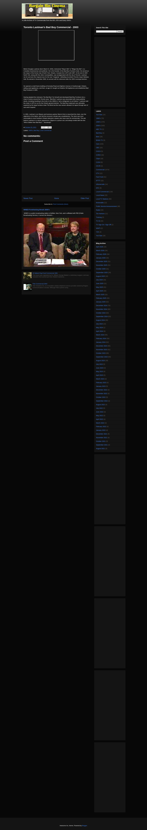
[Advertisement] (110, 71)
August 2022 (100, 404)
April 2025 (99, 291)
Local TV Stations (102, 199)
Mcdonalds (100, 203)
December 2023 (101, 346)
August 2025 (100, 276)
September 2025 (102, 272)
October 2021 (101, 441)
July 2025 (99, 280)
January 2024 (101, 342)
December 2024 (101, 305)
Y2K (97, 232)
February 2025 (101, 298)
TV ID (98, 221)
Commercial (100, 170)
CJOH (98, 162)
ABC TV (99, 129)
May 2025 (99, 287)
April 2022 (99, 419)
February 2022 (101, 426)
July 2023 (99, 364)
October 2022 (101, 397)
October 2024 (101, 313)
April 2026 (99, 247)
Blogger (84, 825)
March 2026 (100, 250)
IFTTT (98, 180)
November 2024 (101, 309)
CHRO (98, 155)
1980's (98, 118)
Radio (98, 210)
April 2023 (99, 375)
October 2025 (101, 269)
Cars (97, 144)
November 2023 (101, 349)
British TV (99, 140)
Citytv (98, 158)
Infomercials (100, 184)
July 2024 (99, 324)
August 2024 (100, 320)
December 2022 (101, 390)
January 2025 (101, 302)
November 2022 (101, 393)
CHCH (98, 151)
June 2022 (99, 412)
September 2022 (102, 401)
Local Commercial (45, 130)
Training (99, 217)
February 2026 (101, 254)
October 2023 (101, 353)
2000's (31, 130)
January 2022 (101, 430)
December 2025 (101, 261)
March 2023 (100, 379)
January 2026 (101, 258)
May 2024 (99, 327)
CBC (97, 148)
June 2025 (99, 283)
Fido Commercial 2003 (40, 284)
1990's (98, 122)
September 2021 (102, 445)
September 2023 (102, 357)
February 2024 (101, 338)
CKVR (98, 166)
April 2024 (99, 331)
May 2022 (99, 415)
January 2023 (101, 386)
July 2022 (99, 408)
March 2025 (100, 294)
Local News (100, 195)
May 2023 (99, 371)
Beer (97, 137)
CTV (97, 173)
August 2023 (100, 360)
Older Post (85, 198)
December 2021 (101, 434)
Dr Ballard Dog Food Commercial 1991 (45, 273)
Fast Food (99, 177)
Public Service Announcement (106, 206)
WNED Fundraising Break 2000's (37, 210)
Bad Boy (36, 130)
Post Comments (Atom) (60, 204)
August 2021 (100, 448)
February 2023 (101, 382)
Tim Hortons (100, 213)
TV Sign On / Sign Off (103, 225)
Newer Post (28, 198)
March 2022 (100, 423)
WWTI (98, 228)
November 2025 (101, 265)
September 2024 (102, 316)
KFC (97, 188)
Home (56, 198)
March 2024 (100, 335)
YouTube (99, 115)
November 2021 (101, 437)
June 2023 (99, 368)
